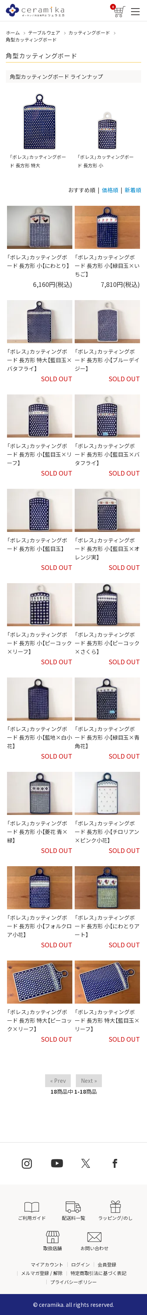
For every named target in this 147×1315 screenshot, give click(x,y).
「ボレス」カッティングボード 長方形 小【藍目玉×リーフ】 (39, 454)
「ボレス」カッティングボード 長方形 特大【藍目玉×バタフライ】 (39, 360)
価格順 (110, 190)
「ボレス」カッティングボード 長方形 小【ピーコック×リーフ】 (39, 643)
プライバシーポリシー (73, 1282)
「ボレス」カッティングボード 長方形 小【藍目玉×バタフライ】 (107, 454)
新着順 (133, 190)
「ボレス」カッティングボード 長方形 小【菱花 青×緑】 (37, 831)
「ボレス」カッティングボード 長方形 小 (106, 130)
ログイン (80, 1264)
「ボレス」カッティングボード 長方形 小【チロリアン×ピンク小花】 (107, 831)
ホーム (13, 32)
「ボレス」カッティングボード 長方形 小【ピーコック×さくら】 (107, 643)
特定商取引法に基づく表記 (98, 1273)
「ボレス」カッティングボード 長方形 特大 (39, 130)
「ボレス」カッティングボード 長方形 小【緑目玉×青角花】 (107, 737)
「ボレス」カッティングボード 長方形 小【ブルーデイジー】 (107, 360)
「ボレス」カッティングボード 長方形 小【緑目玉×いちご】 (107, 265)
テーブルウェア (44, 32)
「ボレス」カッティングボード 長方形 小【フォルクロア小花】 (39, 926)
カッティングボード (89, 32)
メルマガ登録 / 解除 (42, 1273)
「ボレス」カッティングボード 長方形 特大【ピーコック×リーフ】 (39, 1020)
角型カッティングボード (31, 39)
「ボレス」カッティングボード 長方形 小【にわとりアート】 (107, 926)
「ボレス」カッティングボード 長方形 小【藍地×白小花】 (39, 737)
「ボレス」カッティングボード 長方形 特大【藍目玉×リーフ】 (107, 1020)
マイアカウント (47, 1264)
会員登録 (107, 1264)
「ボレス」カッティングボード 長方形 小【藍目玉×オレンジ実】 (107, 548)
